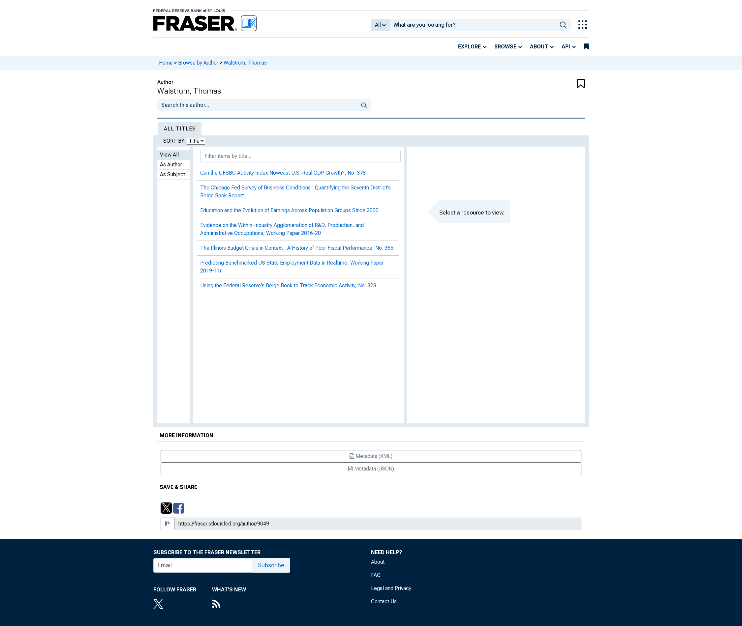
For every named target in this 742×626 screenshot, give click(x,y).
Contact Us (384, 601)
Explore (469, 46)
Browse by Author (198, 63)
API (566, 46)
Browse (505, 46)
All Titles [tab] (180, 129)
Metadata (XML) (371, 456)
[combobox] (472, 25)
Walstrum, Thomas (245, 63)
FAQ (376, 575)
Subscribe (271, 565)
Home (166, 63)
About (539, 46)
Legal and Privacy (391, 588)
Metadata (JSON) (371, 469)
